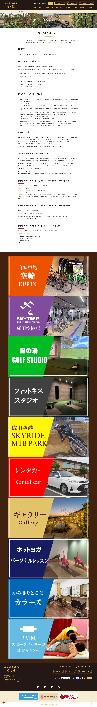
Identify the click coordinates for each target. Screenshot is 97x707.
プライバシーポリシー (10, 682)
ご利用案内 (67, 7)
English (50, 3)
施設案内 (58, 7)
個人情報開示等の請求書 (31, 190)
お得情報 (90, 7)
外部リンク (41, 168)
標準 (65, 678)
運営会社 (19, 682)
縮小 (69, 678)
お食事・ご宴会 (48, 7)
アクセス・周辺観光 (78, 7)
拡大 (62, 678)
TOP (29, 7)
